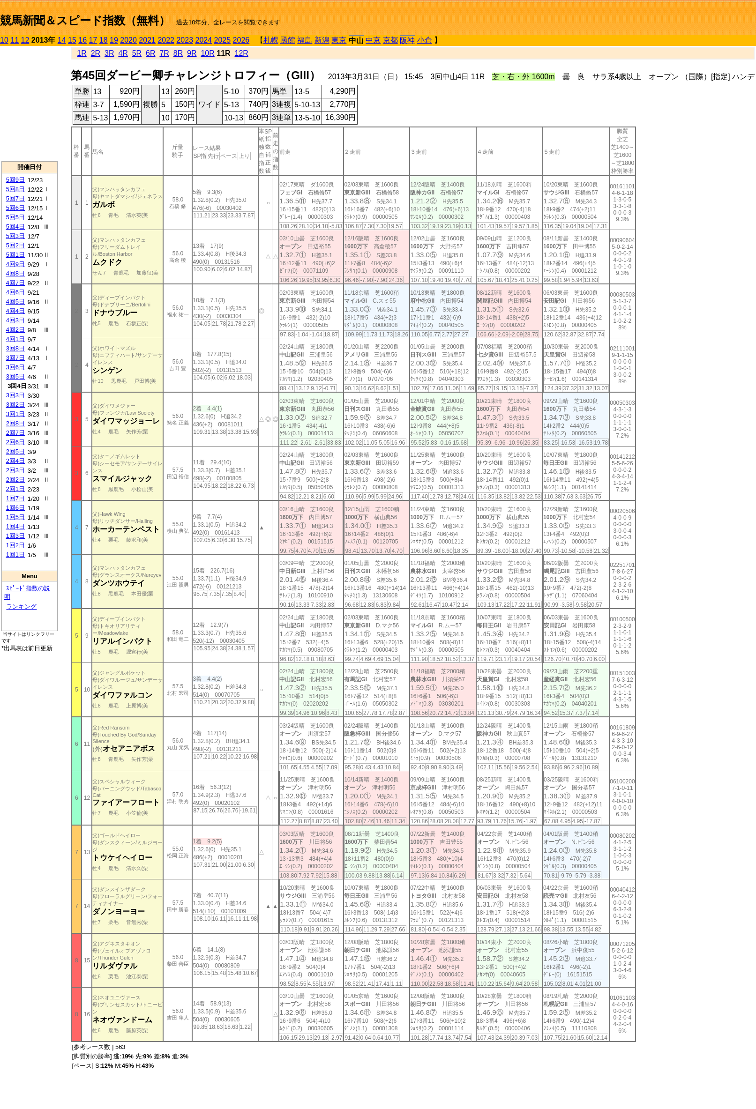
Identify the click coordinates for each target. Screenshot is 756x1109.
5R (137, 53)
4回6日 (15, 292)
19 (114, 40)
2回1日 (15, 488)
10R (207, 53)
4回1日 (15, 338)
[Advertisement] (29, 103)
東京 (338, 40)
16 (82, 40)
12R (241, 53)
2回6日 (15, 442)
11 (14, 40)
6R (150, 53)
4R (122, 53)
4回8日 (15, 273)
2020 (128, 40)
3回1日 (15, 413)
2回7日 (15, 432)
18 (103, 40)
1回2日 (15, 545)
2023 (184, 40)
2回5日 (15, 451)
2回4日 (15, 460)
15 (72, 40)
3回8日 (15, 348)
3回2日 (15, 404)
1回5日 (15, 517)
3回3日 (15, 395)
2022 (165, 40)
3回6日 (15, 367)
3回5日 (15, 376)
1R (81, 53)
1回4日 (15, 526)
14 (62, 40)
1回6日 (15, 507)
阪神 (407, 41)
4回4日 (15, 310)
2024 (203, 40)
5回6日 (15, 207)
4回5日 (15, 301)
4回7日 (15, 282)
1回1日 (15, 554)
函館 (287, 40)
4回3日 (15, 320)
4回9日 (15, 264)
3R (109, 53)
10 (4, 40)
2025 (222, 40)
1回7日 (15, 498)
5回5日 (15, 217)
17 (93, 40)
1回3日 (15, 535)
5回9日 (15, 179)
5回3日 (15, 235)
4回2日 (15, 329)
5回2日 (15, 245)
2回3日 (15, 470)
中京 (373, 40)
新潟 (321, 40)
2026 (241, 40)
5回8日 (15, 189)
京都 (390, 40)
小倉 (424, 40)
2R (95, 53)
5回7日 (15, 198)
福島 (304, 40)
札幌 (270, 40)
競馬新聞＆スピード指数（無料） (85, 20)
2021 (147, 40)
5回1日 (15, 254)
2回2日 (15, 479)
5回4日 (15, 226)
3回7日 (15, 357)
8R (178, 53)
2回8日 (15, 423)
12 (25, 40)
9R (191, 53)
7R (164, 53)
